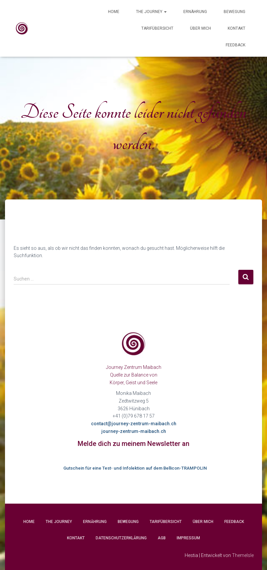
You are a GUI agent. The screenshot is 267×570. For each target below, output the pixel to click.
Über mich (200, 28)
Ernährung (195, 11)
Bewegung (234, 11)
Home (113, 11)
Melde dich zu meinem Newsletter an (133, 444)
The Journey (151, 11)
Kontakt (236, 28)
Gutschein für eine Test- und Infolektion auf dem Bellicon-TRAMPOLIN (135, 468)
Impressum (188, 538)
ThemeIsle (243, 555)
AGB (162, 538)
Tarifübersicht (157, 28)
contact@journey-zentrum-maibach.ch (133, 423)
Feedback (235, 45)
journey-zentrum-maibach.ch (133, 431)
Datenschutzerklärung (121, 538)
